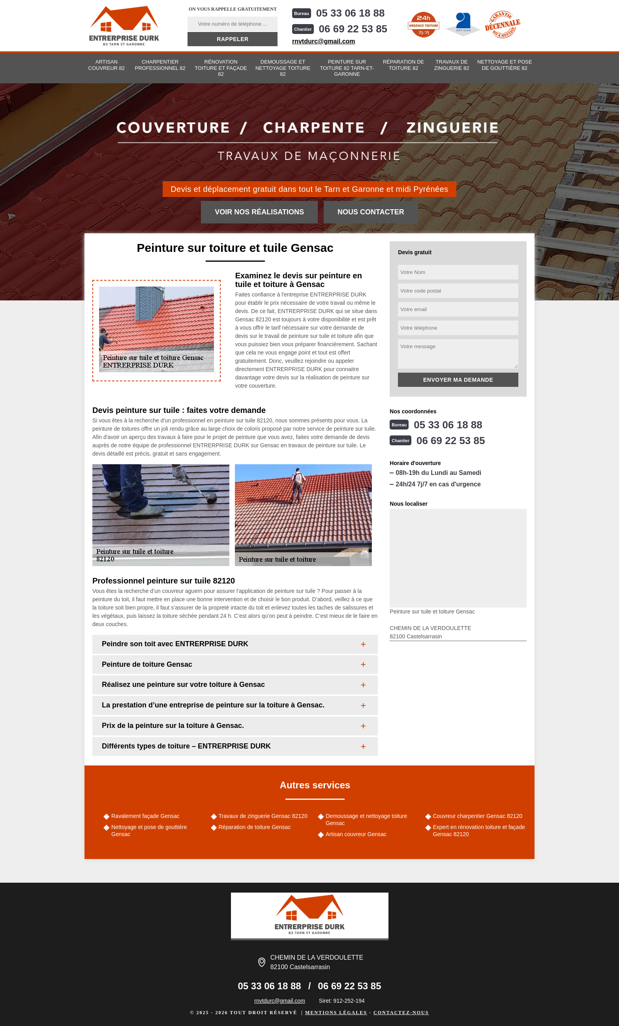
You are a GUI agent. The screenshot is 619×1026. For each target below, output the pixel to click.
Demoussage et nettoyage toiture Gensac (366, 819)
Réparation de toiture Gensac (255, 827)
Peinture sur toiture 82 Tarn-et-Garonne (347, 68)
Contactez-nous (401, 1012)
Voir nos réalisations (259, 212)
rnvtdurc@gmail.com (323, 41)
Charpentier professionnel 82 (160, 65)
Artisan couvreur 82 (106, 65)
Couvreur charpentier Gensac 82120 (477, 816)
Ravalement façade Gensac (145, 816)
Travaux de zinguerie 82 (451, 65)
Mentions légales (336, 1012)
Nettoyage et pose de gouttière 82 (504, 65)
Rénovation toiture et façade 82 (221, 68)
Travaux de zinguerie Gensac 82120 (263, 816)
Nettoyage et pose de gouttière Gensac (149, 830)
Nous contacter (371, 212)
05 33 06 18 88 (350, 13)
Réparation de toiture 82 (403, 65)
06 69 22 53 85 (353, 29)
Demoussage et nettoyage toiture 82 (282, 68)
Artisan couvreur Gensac (356, 834)
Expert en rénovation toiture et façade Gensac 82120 (479, 830)
